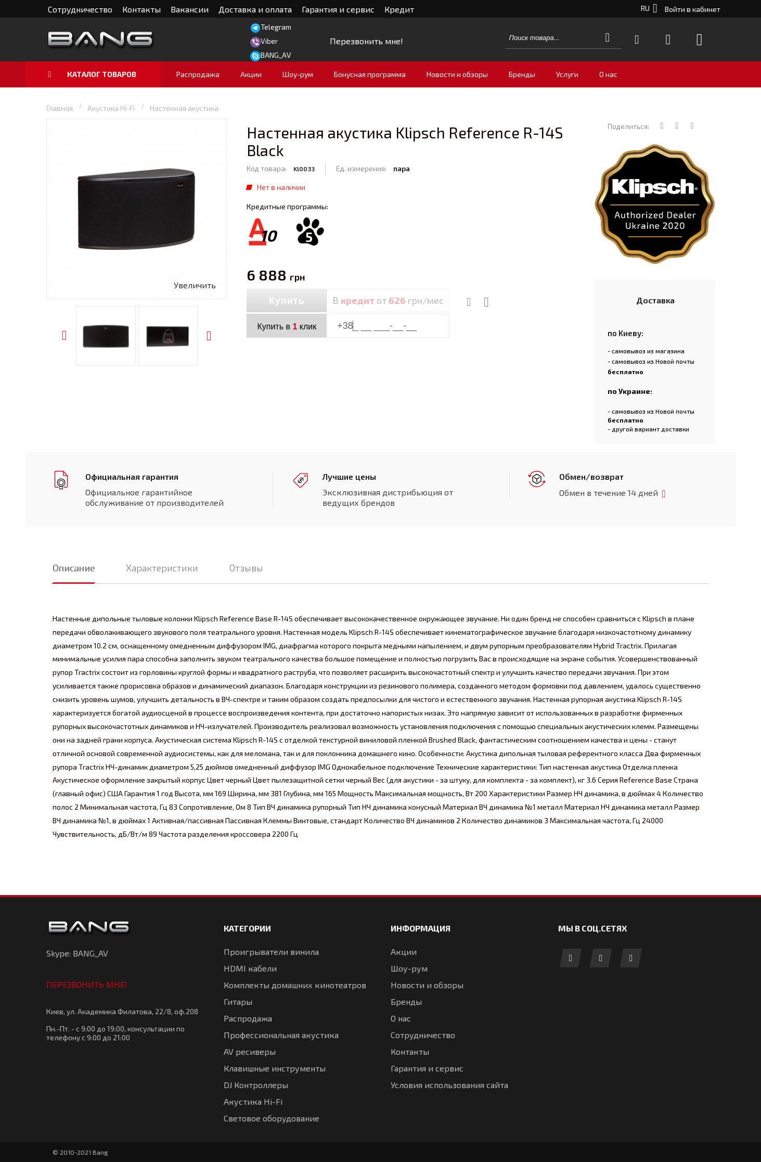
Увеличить (195, 285)
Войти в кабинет (692, 9)
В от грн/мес (388, 300)
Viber (269, 40)
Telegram (276, 26)
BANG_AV (276, 54)
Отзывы (246, 567)
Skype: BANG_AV (77, 953)
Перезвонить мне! (86, 984)
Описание (74, 567)
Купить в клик (286, 326)
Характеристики (162, 567)
